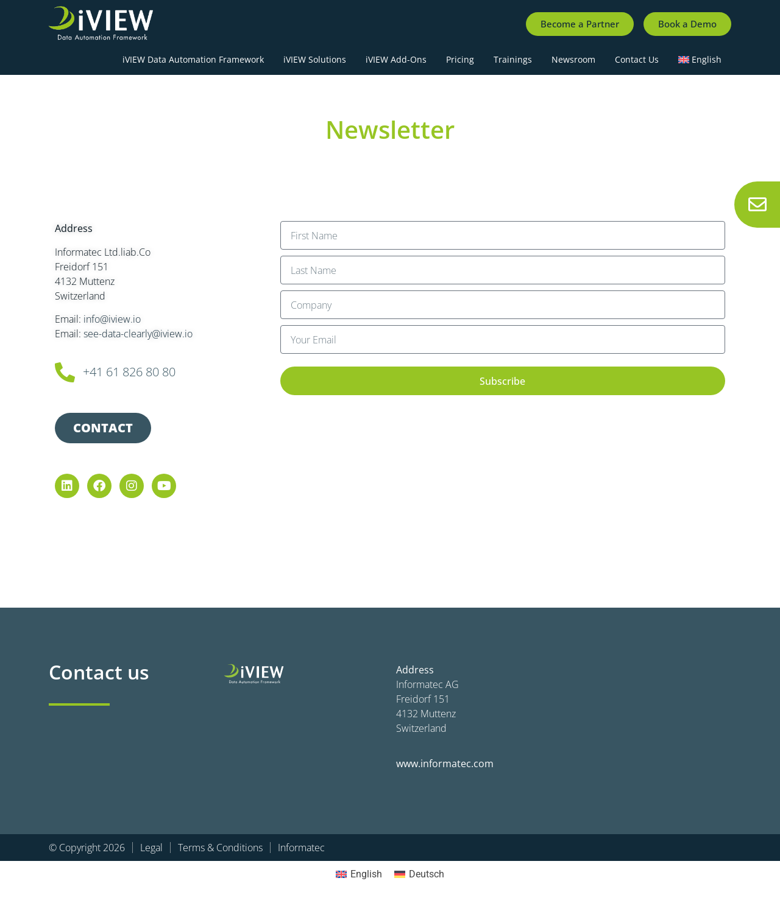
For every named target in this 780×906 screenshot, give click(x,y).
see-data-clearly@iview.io (138, 333)
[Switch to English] (359, 874)
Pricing (460, 59)
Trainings (513, 59)
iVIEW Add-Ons (396, 59)
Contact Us (637, 59)
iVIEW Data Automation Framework (193, 59)
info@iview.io (112, 319)
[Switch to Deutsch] (419, 874)
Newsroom (573, 59)
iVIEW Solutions (314, 59)
